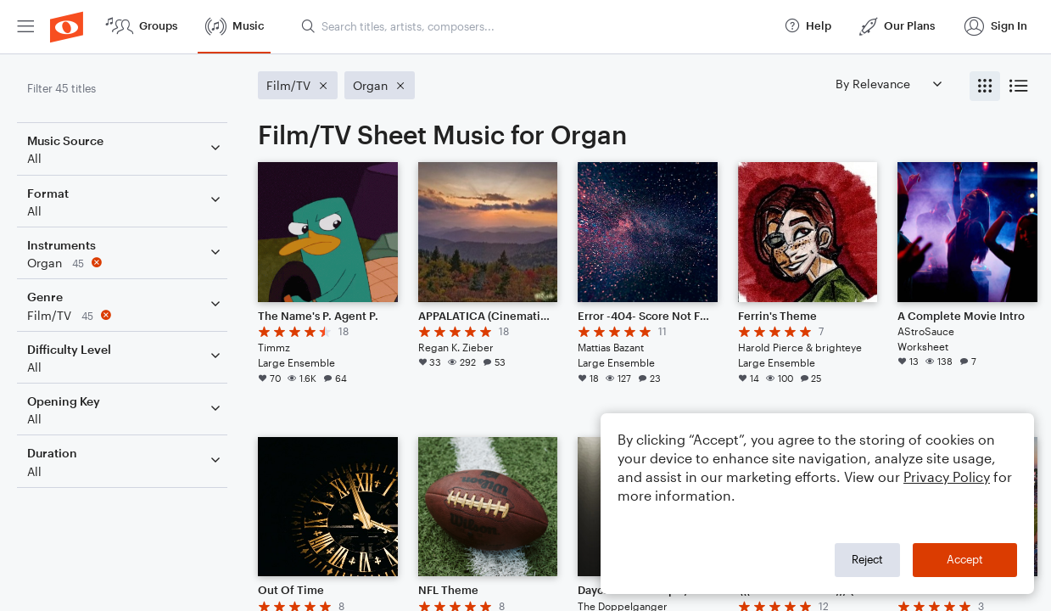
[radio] (985, 86)
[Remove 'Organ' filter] (125, 262)
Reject (867, 559)
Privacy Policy (946, 476)
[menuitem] (25, 26)
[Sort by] (888, 83)
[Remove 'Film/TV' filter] (125, 315)
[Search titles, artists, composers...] (534, 26)
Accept (965, 559)
